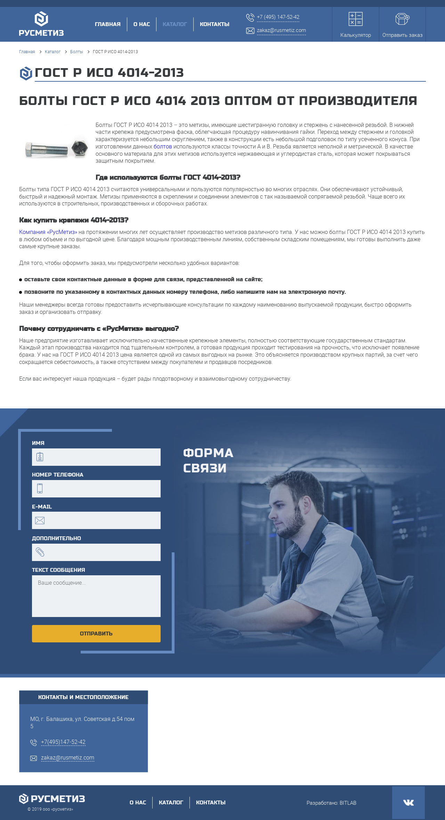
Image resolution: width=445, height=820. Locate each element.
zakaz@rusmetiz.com (67, 757)
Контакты (214, 24)
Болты (76, 51)
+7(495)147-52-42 (63, 742)
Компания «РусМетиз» (48, 232)
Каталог (52, 51)
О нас (142, 24)
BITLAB (348, 802)
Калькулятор (355, 25)
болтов (163, 146)
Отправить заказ (402, 25)
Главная (108, 24)
